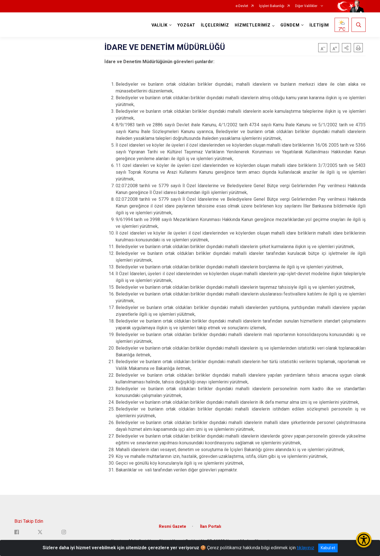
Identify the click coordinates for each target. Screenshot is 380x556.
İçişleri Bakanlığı (271, 6)
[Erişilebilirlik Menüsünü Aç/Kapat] (364, 540)
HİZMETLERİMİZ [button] (253, 25)
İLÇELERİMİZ (215, 25)
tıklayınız (305, 547)
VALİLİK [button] (159, 25)
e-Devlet (242, 6)
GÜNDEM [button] (290, 25)
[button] (346, 47)
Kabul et (328, 548)
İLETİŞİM (319, 25)
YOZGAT (186, 25)
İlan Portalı (210, 526)
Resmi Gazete (172, 526)
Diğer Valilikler (306, 6)
